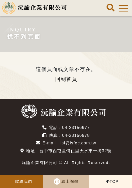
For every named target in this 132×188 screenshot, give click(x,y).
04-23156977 (76, 127)
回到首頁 (66, 79)
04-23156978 (76, 135)
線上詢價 (69, 181)
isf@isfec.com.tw (78, 143)
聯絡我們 (23, 181)
